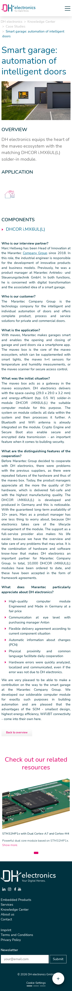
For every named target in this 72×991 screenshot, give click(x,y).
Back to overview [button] (17, 732)
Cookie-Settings (36, 983)
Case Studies (15, 26)
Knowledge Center (41, 21)
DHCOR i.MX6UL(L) (25, 229)
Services (7, 904)
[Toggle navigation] (68, 8)
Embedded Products (16, 900)
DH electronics (11, 21)
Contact (6, 919)
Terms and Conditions (17, 935)
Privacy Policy (11, 940)
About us (7, 914)
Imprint (6, 930)
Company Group (35, 253)
